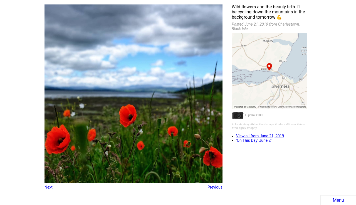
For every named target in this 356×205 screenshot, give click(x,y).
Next (48, 187)
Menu (338, 200)
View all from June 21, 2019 (260, 136)
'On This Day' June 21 (254, 140)
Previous (214, 187)
